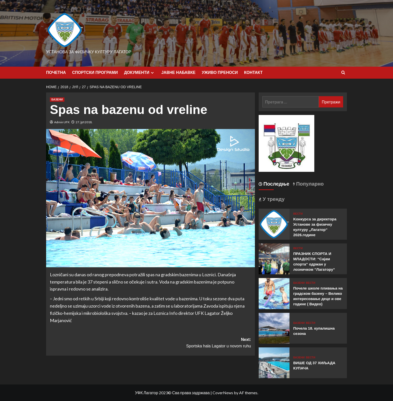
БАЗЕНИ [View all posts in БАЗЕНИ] (57, 99)
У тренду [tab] (273, 199)
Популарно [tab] (309, 184)
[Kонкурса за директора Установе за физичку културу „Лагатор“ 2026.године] (274, 223)
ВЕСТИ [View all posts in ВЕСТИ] (298, 213)
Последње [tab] (275, 184)
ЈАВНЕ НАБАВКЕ (178, 72)
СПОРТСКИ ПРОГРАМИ (95, 72)
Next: (200, 343)
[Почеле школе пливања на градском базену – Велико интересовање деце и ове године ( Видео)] (274, 293)
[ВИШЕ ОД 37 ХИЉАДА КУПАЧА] (274, 362)
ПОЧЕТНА (56, 72)
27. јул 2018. (84, 122)
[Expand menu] (152, 73)
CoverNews (223, 392)
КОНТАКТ (253, 72)
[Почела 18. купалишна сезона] (274, 327)
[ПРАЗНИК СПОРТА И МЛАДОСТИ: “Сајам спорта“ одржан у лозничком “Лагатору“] (274, 258)
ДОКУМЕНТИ (139, 72)
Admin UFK (62, 122)
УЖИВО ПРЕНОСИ (220, 72)
